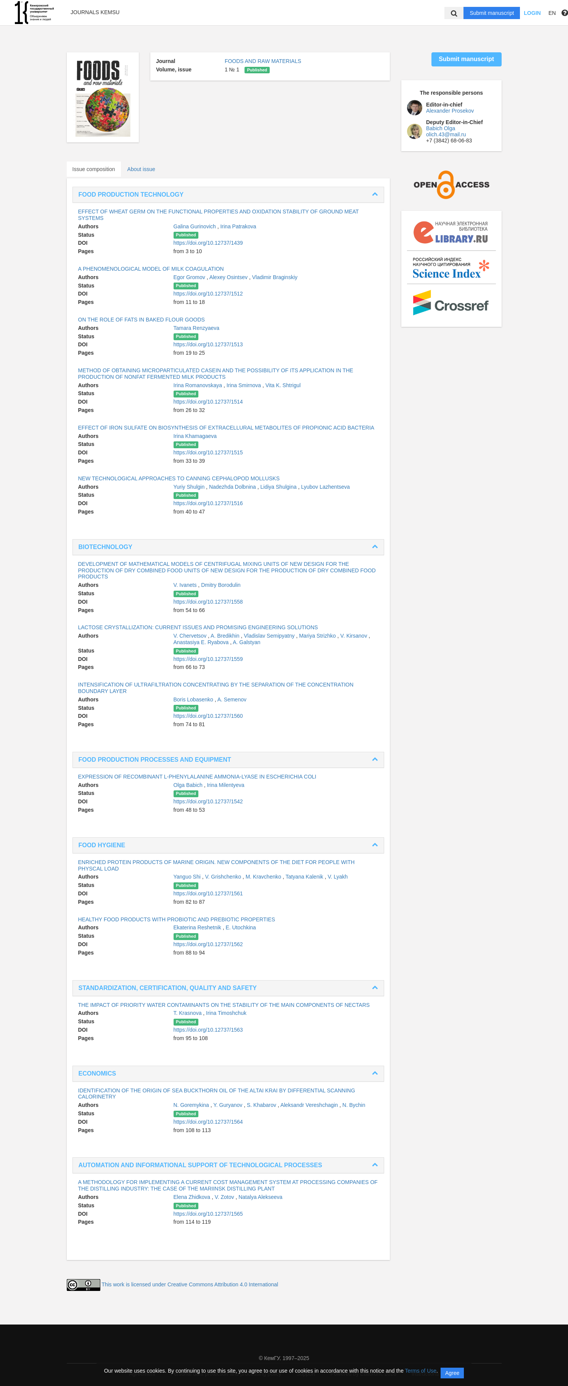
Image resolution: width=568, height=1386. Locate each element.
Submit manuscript (492, 13)
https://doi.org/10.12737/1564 (208, 1122)
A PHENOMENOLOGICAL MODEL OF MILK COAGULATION (151, 269)
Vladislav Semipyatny (270, 636)
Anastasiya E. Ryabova (202, 642)
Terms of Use (420, 1371)
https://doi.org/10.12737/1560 (208, 716)
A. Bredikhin (226, 636)
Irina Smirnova (244, 385)
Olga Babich (189, 785)
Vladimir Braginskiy (275, 277)
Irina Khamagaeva (195, 436)
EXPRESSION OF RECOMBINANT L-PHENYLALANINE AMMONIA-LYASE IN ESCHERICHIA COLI (197, 777)
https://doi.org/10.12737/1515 (208, 452)
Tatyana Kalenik (305, 877)
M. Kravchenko (264, 877)
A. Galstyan (246, 642)
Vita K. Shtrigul (283, 385)
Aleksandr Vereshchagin (310, 1105)
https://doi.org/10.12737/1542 (208, 801)
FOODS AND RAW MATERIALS (263, 61)
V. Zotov (225, 1197)
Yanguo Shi (188, 877)
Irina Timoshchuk (226, 1013)
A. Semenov (231, 699)
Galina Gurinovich (195, 226)
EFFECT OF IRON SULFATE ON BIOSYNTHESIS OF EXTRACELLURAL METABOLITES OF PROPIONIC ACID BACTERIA (226, 428)
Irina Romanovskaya (199, 385)
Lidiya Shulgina (279, 487)
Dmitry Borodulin (220, 585)
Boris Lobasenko (194, 699)
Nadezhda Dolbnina (233, 487)
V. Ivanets (186, 585)
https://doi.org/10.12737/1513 (208, 344)
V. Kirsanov (354, 636)
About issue (141, 169)
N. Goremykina (192, 1105)
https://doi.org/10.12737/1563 (208, 1030)
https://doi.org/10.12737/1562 (208, 944)
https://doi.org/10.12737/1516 (208, 503)
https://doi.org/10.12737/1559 (208, 659)
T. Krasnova (188, 1013)
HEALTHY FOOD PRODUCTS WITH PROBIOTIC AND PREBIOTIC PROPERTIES (176, 919)
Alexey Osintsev (229, 277)
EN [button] (552, 13)
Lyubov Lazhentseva (325, 487)
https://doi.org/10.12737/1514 (208, 402)
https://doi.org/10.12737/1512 (208, 294)
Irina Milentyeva (225, 785)
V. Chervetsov (191, 636)
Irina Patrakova (238, 226)
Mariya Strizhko (318, 636)
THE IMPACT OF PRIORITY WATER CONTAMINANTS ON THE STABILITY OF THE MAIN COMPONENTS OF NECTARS (224, 1005)
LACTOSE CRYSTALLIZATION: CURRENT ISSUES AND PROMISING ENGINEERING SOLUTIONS (198, 627)
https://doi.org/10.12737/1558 (208, 602)
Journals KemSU (95, 12)
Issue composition (93, 169)
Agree (452, 1373)
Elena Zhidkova (193, 1197)
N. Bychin (354, 1105)
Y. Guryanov (228, 1105)
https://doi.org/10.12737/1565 (208, 1214)
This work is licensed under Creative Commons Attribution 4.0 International (189, 1284)
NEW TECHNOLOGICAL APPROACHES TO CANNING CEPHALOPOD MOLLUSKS (179, 478)
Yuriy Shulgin (190, 487)
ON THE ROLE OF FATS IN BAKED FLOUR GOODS (141, 320)
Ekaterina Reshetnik (198, 927)
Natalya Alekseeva (260, 1197)
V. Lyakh (338, 877)
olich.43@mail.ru (446, 134)
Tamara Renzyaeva (197, 328)
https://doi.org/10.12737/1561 (208, 893)
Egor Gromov (190, 277)
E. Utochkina (240, 927)
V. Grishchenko (224, 877)
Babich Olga (440, 128)
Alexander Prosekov (450, 111)
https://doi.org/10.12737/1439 (208, 243)
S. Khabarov (262, 1105)
